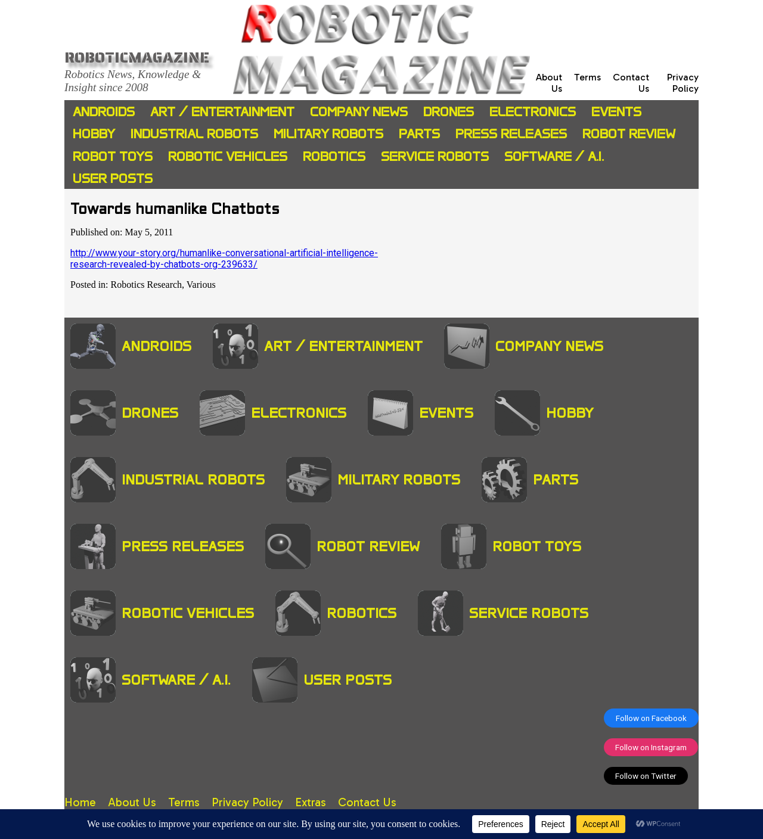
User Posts (113, 178)
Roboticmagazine (136, 57)
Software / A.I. (554, 156)
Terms (587, 77)
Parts (419, 134)
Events (616, 112)
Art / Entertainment (222, 112)
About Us (132, 802)
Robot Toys (113, 156)
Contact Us (367, 802)
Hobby (94, 134)
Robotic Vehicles (227, 156)
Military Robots (328, 134)
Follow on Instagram (651, 747)
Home (80, 802)
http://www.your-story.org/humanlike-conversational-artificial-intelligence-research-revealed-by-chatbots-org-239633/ (224, 258)
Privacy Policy (683, 83)
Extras (310, 802)
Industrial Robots (194, 134)
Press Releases (511, 134)
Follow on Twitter (646, 776)
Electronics (532, 112)
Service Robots (435, 156)
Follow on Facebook (651, 718)
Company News (359, 112)
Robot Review (628, 134)
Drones (448, 112)
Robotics (334, 156)
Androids (104, 112)
